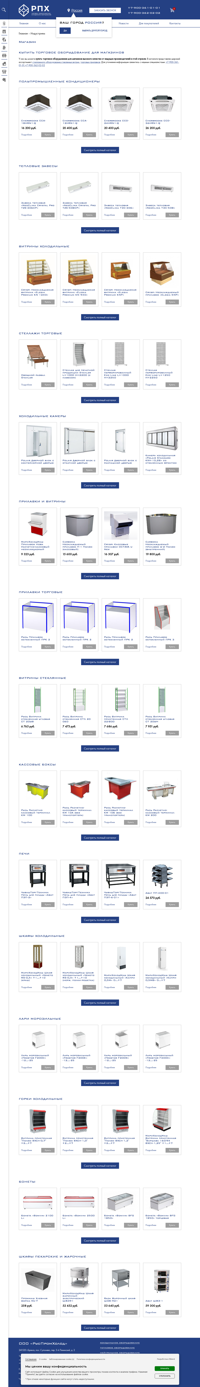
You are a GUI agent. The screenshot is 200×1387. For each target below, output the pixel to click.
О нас (42, 23)
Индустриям (38, 33)
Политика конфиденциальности (91, 1359)
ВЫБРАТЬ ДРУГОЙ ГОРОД (94, 30)
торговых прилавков (90, 62)
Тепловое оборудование (117, 1348)
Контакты (175, 23)
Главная (23, 23)
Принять (164, 1368)
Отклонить (165, 1376)
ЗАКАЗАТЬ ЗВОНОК (105, 10)
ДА (65, 30)
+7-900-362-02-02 (144, 12)
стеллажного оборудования (46, 62)
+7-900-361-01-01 (144, 7)
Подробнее (26, 134)
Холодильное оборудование (120, 1343)
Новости (124, 23)
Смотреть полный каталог (100, 150)
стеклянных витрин (70, 62)
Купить (48, 134)
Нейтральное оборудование (120, 1353)
